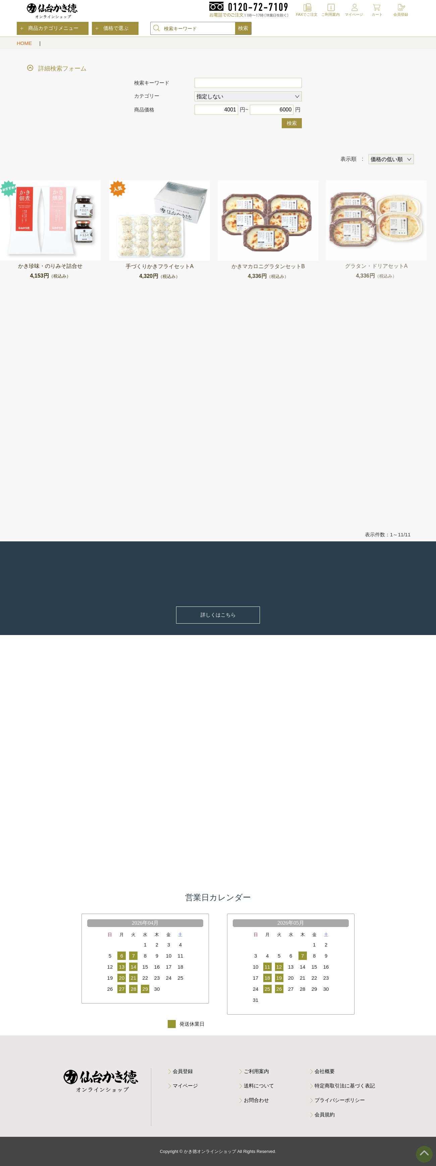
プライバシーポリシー (340, 1100)
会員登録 (400, 14)
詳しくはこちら (218, 615)
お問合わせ (256, 1100)
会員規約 (325, 1114)
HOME (25, 43)
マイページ (354, 14)
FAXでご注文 (307, 14)
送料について (259, 1085)
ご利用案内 (330, 14)
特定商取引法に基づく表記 (345, 1085)
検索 (292, 123)
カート (377, 14)
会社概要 (325, 1071)
